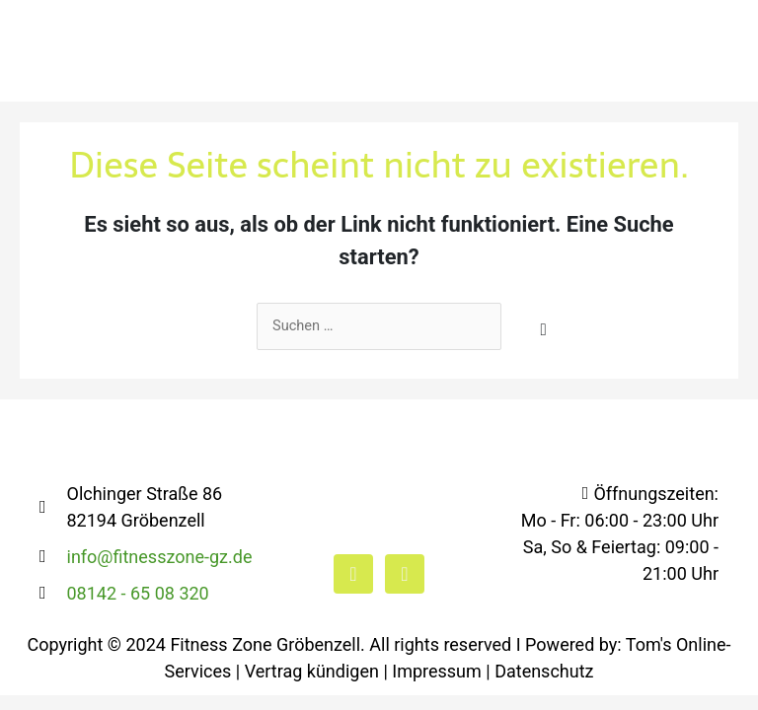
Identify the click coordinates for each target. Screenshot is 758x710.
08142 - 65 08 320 (138, 594)
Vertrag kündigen (312, 672)
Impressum (437, 672)
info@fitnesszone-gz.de (160, 557)
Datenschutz (543, 672)
